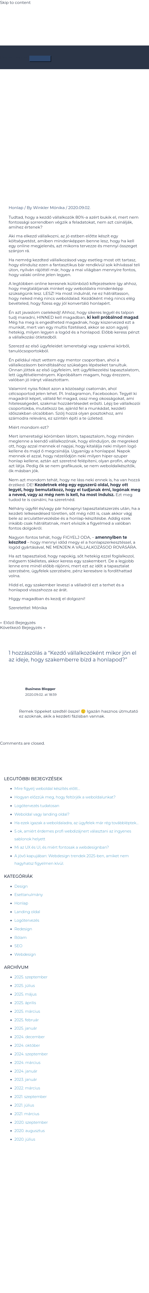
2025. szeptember (31, 977)
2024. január (26, 1071)
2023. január (26, 1079)
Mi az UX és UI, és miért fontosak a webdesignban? (62, 847)
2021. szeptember (31, 1096)
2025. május (26, 994)
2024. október (27, 1045)
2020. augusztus (30, 1130)
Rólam (21, 937)
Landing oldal (27, 911)
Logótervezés (27, 920)
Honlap (16, 207)
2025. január (26, 1028)
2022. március (27, 1088)
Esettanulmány (29, 894)
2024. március (27, 1062)
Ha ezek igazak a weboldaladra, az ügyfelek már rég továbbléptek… (77, 823)
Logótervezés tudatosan (37, 805)
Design (21, 886)
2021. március (27, 1114)
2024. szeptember (31, 1054)
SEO (19, 946)
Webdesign (25, 954)
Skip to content (15, 2)
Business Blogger (40, 689)
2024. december (30, 1037)
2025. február (27, 1020)
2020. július (25, 1139)
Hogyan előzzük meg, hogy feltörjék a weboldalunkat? (65, 797)
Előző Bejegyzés (18, 622)
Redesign (23, 929)
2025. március (27, 1011)
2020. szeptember (31, 1122)
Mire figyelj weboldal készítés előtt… (47, 788)
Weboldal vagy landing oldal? (42, 814)
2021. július (24, 1105)
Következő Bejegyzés (22, 627)
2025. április (25, 1002)
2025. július (25, 985)
